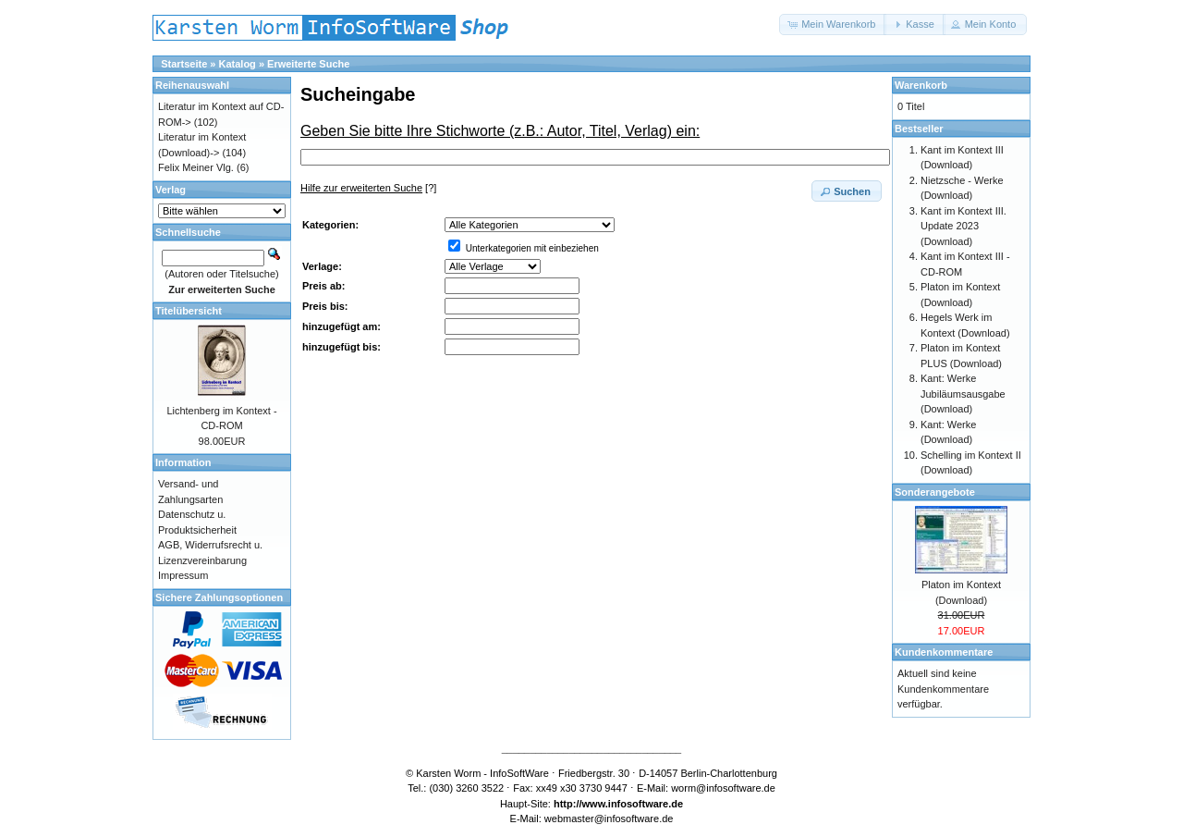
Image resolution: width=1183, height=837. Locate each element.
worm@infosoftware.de (723, 788)
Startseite (184, 63)
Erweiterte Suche (308, 63)
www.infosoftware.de (633, 803)
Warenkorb (921, 85)
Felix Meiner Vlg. (196, 167)
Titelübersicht (188, 310)
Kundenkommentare (944, 652)
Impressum (183, 575)
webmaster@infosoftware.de (609, 818)
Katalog (237, 63)
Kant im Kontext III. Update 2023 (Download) (963, 226)
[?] (368, 187)
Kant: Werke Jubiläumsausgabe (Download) (963, 393)
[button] (832, 24)
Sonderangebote (935, 492)
